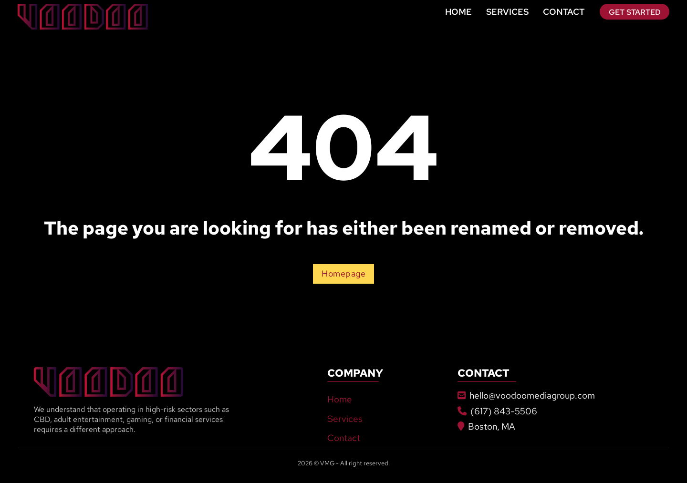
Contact (563, 11)
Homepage (343, 273)
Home (458, 11)
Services (507, 11)
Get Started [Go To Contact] (635, 12)
